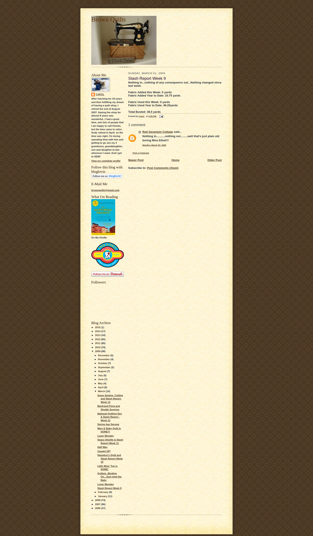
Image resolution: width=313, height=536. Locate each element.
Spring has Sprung (108, 424)
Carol (100, 94)
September (104, 367)
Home (175, 160)
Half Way (102, 447)
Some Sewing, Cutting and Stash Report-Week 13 (110, 398)
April (101, 387)
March (102, 391)
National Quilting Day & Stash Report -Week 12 (109, 417)
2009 (98, 351)
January (103, 496)
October (103, 363)
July (100, 375)
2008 (98, 500)
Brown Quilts (108, 19)
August (102, 371)
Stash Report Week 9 (109, 488)
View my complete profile (105, 161)
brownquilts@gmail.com (105, 190)
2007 (98, 504)
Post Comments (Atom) (162, 168)
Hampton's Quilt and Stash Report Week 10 (110, 458)
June (101, 379)
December (104, 355)
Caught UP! (104, 451)
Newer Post (136, 160)
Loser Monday (105, 435)
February (103, 492)
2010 (98, 347)
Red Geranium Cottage (157, 131)
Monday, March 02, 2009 (154, 145)
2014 (98, 331)
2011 (98, 343)
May (100, 383)
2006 (98, 508)
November (104, 359)
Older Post (214, 160)
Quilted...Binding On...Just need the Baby (109, 476)
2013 (98, 335)
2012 (98, 339)
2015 (98, 327)
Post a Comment (141, 153)
